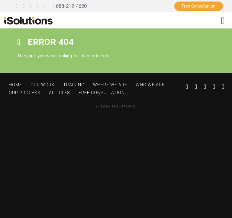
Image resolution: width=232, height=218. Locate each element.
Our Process (24, 92)
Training (74, 84)
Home (15, 84)
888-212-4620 (70, 6)
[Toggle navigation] (223, 20)
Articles (59, 92)
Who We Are (150, 84)
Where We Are (110, 84)
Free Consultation (198, 6)
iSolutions (124, 106)
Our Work (43, 84)
